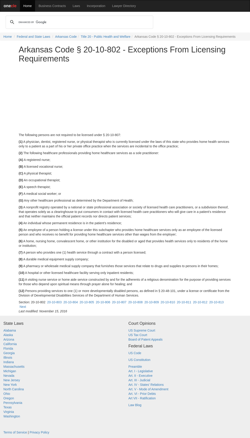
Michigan (9, 371)
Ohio (6, 394)
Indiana (8, 362)
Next (22, 306)
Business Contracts (52, 6)
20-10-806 (103, 302)
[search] (79, 22)
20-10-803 (54, 302)
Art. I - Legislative (141, 371)
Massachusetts (13, 366)
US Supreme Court (142, 330)
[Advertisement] (125, 98)
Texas (7, 407)
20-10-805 (87, 302)
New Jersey (11, 380)
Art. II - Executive (141, 375)
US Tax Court (138, 335)
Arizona (8, 339)
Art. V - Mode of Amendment (149, 389)
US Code (135, 353)
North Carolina (13, 389)
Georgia (9, 353)
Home (27, 6)
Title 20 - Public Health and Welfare (105, 36)
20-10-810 (168, 302)
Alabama (9, 330)
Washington (11, 416)
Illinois (7, 357)
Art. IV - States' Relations (146, 384)
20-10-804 (70, 302)
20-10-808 (135, 302)
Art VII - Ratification (142, 398)
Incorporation (96, 6)
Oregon (8, 398)
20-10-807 (119, 302)
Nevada (8, 375)
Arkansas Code (66, 36)
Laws (76, 6)
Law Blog (135, 405)
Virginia (8, 412)
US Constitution (139, 360)
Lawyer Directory (124, 6)
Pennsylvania (12, 403)
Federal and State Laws (33, 36)
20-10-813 (216, 302)
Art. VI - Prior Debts (142, 394)
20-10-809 (151, 302)
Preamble (135, 366)
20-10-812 (200, 302)
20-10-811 (184, 302)
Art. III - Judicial (139, 380)
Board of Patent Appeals (146, 339)
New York (10, 384)
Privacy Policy (39, 432)
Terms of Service (15, 432)
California (10, 344)
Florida (8, 348)
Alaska (8, 335)
